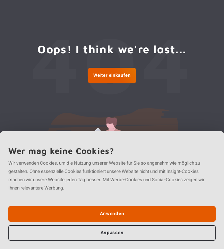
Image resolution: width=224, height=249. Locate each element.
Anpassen (112, 232)
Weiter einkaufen (111, 75)
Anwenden (112, 213)
